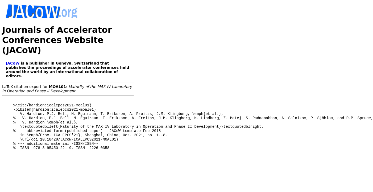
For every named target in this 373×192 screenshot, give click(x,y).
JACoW (12, 63)
